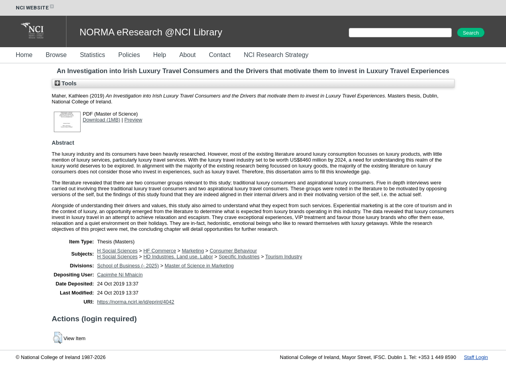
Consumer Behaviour (233, 251)
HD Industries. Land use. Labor (178, 257)
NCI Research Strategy (276, 55)
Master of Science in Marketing (199, 266)
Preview (133, 120)
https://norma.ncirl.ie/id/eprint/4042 (135, 302)
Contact (219, 55)
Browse (56, 55)
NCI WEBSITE (35, 8)
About (187, 55)
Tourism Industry (283, 257)
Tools (66, 83)
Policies (129, 55)
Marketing (193, 251)
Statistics (92, 55)
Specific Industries (239, 257)
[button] (57, 338)
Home (24, 55)
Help (159, 55)
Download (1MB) (101, 120)
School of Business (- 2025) (128, 266)
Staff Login (476, 357)
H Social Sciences (117, 251)
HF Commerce (160, 251)
